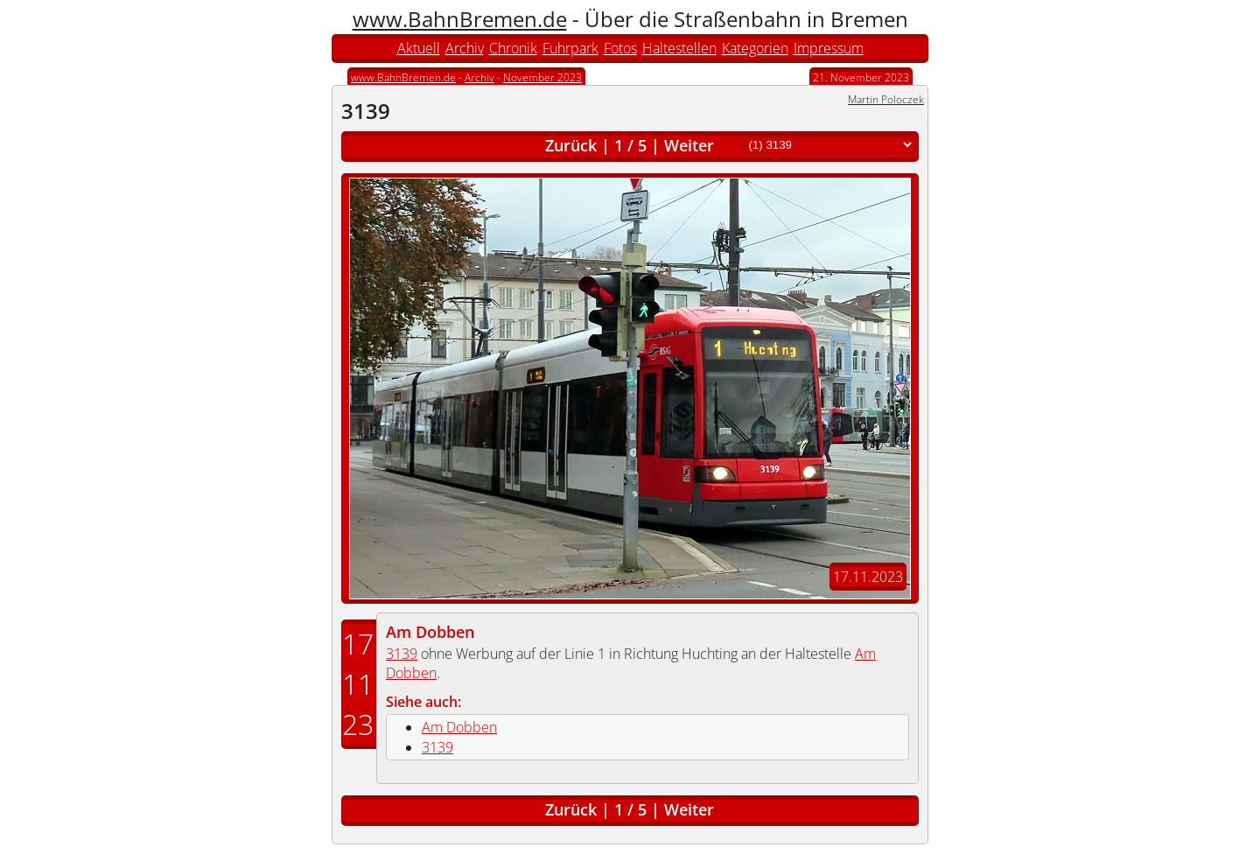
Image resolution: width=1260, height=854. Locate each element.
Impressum (829, 48)
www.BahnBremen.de (460, 18)
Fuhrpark (570, 48)
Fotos (620, 48)
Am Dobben (430, 631)
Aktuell (418, 48)
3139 (401, 653)
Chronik (513, 48)
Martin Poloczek (886, 99)
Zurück (571, 145)
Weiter (689, 145)
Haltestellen (679, 48)
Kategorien (755, 48)
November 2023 (542, 77)
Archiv (464, 48)
